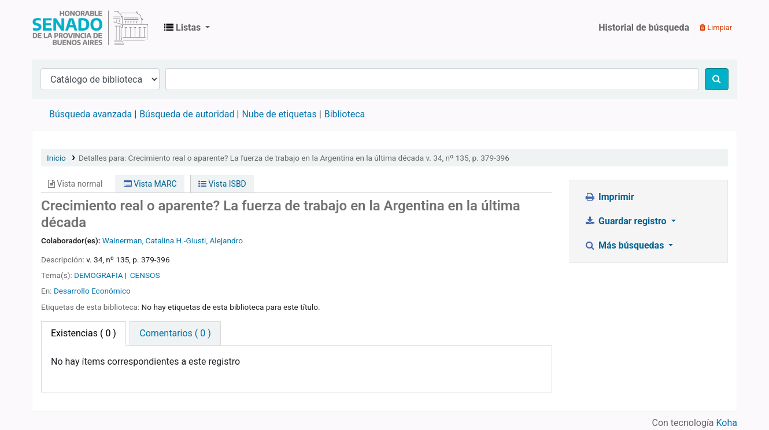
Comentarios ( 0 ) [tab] (174, 333)
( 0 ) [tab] (83, 333)
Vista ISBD (222, 183)
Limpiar (716, 27)
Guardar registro (627, 221)
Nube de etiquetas (279, 114)
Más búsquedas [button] (626, 245)
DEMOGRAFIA (98, 275)
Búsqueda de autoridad (186, 114)
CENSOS (145, 275)
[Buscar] (717, 79)
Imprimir (609, 196)
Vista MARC (150, 183)
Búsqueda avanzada (90, 114)
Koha (726, 422)
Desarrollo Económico (92, 290)
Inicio (56, 157)
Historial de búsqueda (643, 27)
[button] (187, 27)
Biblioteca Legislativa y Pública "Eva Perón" (90, 28)
